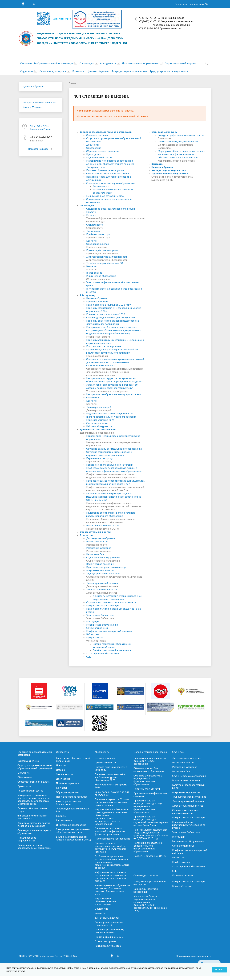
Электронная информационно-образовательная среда (73, 831)
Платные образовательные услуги (105, 170)
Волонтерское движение (100, 563)
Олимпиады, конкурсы (53, 71)
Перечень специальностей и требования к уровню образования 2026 (110, 777)
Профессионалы (95, 637)
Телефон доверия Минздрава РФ (104, 263)
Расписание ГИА (95, 554)
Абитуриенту (108, 63)
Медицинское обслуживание (102, 624)
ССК (88, 656)
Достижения (93, 231)
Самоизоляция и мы (97, 627)
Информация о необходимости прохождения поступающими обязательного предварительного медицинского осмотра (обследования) (113, 330)
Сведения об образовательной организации (46, 63)
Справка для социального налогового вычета (111, 602)
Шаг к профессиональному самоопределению (111, 416)
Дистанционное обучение (100, 538)
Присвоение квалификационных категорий (109, 464)
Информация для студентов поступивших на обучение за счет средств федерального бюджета (114, 380)
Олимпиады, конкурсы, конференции (178, 141)
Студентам (26, 71)
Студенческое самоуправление (103, 557)
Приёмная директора (98, 234)
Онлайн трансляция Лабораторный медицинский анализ (112, 645)
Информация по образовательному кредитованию (114, 394)
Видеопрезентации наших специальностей (109, 413)
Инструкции (92, 621)
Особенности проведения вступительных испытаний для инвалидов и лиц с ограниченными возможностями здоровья (115, 362)
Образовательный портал (180, 63)
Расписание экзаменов (98, 547)
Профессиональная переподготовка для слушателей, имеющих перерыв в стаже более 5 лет (115, 482)
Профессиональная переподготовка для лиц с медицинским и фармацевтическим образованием (113, 469)
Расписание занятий (97, 541)
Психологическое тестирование (103, 346)
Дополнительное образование (140, 63)
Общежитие (93, 397)
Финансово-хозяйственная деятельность (109, 173)
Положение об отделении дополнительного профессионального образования (110, 514)
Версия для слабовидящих (192, 4)
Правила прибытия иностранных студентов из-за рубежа (188, 824)
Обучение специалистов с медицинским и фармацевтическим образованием (109, 453)
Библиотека (92, 634)
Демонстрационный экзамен (102, 583)
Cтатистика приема (97, 423)
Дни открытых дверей (98, 407)
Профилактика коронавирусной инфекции (109, 631)
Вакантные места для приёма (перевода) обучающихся (33, 824)
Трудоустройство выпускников (169, 71)
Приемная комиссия (97, 301)
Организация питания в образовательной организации (34, 846)
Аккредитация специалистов (129, 71)
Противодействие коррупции (102, 250)
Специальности (94, 224)
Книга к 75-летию (32, 107)
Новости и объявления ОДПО (102, 525)
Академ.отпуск (101, 186)
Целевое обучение (98, 71)
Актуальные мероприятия (100, 570)
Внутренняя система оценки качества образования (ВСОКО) (73, 838)
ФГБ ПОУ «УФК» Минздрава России (40, 127)
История (91, 215)
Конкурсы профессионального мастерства (181, 135)
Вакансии (91, 266)
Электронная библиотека (100, 615)
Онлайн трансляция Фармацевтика (112, 650)
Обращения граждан (97, 243)
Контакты (78, 71)
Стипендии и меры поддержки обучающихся (110, 183)
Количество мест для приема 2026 (105, 314)
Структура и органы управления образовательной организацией (34, 767)
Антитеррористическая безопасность (106, 256)
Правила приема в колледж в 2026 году (108, 304)
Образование (93, 147)
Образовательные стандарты (102, 151)
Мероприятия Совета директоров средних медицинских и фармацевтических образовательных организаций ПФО (181, 154)
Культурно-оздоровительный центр (106, 567)
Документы (92, 144)
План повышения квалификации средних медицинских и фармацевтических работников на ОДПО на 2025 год (113, 496)
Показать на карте (40, 148)
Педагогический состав (99, 157)
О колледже (87, 63)
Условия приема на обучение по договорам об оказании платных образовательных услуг (112, 386)
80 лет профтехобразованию (102, 653)
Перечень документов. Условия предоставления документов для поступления (112, 322)
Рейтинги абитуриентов (99, 426)
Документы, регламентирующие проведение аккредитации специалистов (117, 597)
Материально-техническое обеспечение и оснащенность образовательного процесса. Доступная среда (110, 164)
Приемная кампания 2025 (100, 419)
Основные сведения (97, 135)
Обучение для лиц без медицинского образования (114, 448)
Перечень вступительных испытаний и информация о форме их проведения (110, 831)
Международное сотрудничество (105, 195)
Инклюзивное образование (101, 275)
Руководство (93, 154)
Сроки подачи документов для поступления (110, 317)
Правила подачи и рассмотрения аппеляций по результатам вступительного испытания (112, 351)
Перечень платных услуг (99, 458)
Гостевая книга (94, 272)
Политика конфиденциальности (193, 956)
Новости (91, 211)
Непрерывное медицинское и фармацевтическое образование (149, 760)
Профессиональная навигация (39, 102)
